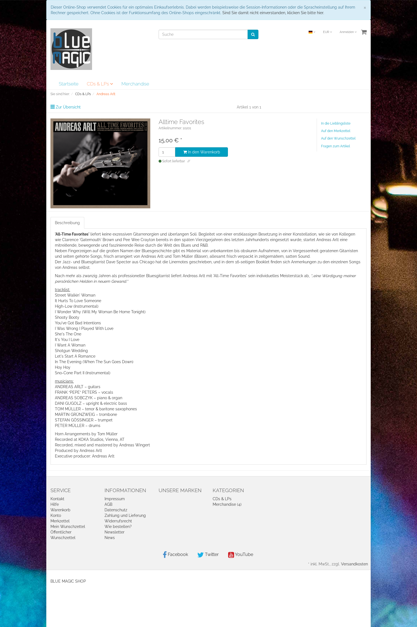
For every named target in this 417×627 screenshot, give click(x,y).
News (110, 537)
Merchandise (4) (227, 504)
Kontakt (57, 499)
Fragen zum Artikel (335, 146)
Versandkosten (354, 564)
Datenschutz (116, 510)
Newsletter (114, 532)
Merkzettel (60, 521)
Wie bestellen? (118, 526)
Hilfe (54, 504)
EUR (327, 32)
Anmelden (348, 32)
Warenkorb (60, 510)
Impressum (115, 499)
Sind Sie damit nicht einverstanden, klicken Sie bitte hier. (273, 13)
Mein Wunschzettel (67, 526)
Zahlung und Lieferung (125, 515)
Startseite (68, 84)
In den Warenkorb (201, 152)
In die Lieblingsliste (335, 123)
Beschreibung (67, 223)
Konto (55, 515)
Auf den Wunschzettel (338, 138)
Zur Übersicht (68, 107)
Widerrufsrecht (118, 521)
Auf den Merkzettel (335, 131)
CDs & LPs (100, 84)
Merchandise (135, 84)
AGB (108, 504)
